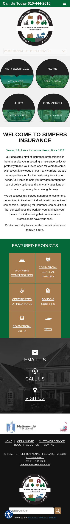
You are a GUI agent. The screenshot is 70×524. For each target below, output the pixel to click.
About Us (32, 444)
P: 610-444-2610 (35, 457)
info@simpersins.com (35, 464)
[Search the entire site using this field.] (31, 510)
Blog (17, 444)
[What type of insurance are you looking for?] (35, 51)
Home (8, 441)
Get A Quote (25, 441)
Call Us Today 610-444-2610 (27, 3)
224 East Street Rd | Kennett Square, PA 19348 (35, 454)
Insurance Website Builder (41, 517)
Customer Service (52, 441)
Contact (50, 444)
